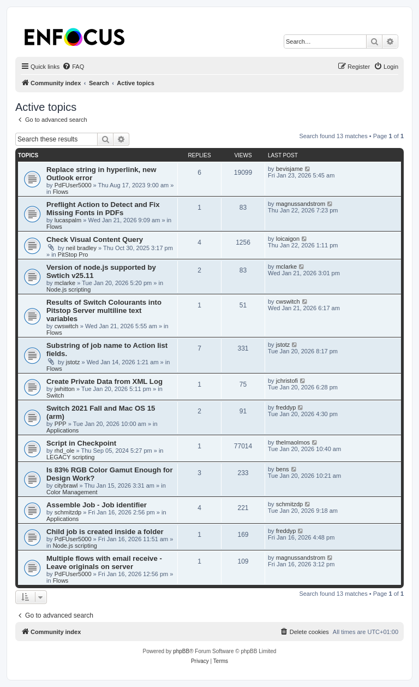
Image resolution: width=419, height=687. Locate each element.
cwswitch (67, 326)
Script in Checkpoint (81, 443)
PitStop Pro (73, 254)
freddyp (286, 407)
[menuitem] (73, 66)
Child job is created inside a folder (105, 532)
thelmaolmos (293, 442)
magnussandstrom (301, 203)
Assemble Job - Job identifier (96, 505)
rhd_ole (65, 450)
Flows (61, 191)
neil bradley (81, 248)
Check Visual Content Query (94, 239)
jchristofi (287, 380)
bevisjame (289, 168)
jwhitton (65, 389)
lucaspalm (68, 220)
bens (282, 469)
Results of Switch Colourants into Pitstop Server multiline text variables (103, 310)
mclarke (65, 283)
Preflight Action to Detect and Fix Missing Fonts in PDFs (103, 208)
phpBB (181, 651)
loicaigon (288, 238)
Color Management (72, 492)
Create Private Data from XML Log (104, 381)
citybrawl (66, 485)
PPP (61, 424)
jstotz (73, 362)
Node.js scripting (68, 289)
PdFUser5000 (73, 185)
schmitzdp (68, 512)
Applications (62, 430)
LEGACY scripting (70, 457)
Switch (55, 395)
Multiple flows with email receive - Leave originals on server (104, 562)
